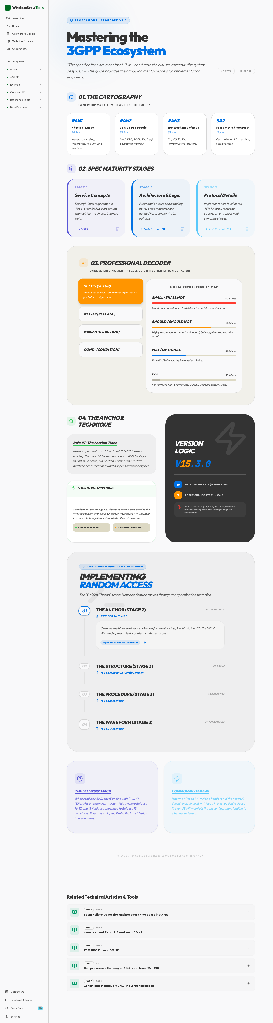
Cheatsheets (17, 49)
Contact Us (14, 991)
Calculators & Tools (21, 33)
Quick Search (24, 1008)
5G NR (14, 69)
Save (226, 71)
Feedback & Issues (18, 1000)
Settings (12, 1016)
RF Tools (15, 84)
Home (13, 26)
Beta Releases (18, 107)
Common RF (17, 92)
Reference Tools (20, 100)
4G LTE (14, 77)
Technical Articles (20, 41)
